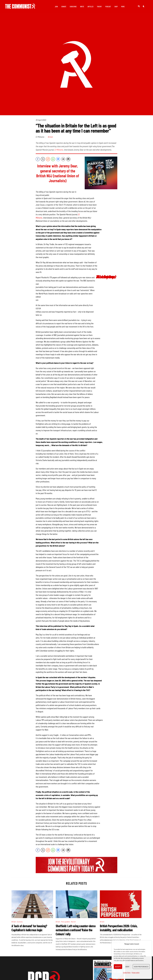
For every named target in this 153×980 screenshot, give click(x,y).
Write (82, 6)
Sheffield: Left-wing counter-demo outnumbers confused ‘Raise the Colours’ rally (76, 930)
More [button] (123, 6)
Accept (118, 967)
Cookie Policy (127, 972)
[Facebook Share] (38, 160)
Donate (63, 6)
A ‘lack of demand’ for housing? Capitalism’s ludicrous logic (29, 928)
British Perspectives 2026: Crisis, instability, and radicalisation (118, 928)
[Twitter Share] (43, 160)
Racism (73, 922)
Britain (50, 137)
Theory (99, 6)
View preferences (141, 967)
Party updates (65, 922)
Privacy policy (136, 972)
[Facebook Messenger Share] (58, 160)
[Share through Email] (63, 160)
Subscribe (73, 6)
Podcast (108, 6)
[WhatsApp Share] (53, 160)
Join (56, 6)
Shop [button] (116, 6)
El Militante (59, 150)
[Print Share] (68, 160)
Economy (20, 922)
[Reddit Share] (48, 160)
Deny (127, 967)
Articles (90, 6)
